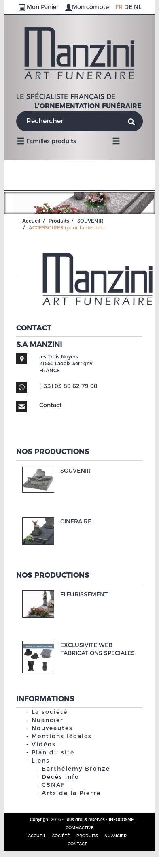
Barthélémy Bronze (76, 768)
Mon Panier (39, 7)
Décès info (60, 776)
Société (61, 835)
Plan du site (53, 752)
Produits (59, 221)
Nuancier (48, 720)
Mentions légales (62, 736)
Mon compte (87, 7)
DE (128, 7)
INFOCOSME (121, 819)
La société (50, 712)
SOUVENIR (90, 221)
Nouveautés (52, 728)
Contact (50, 405)
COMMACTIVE (80, 827)
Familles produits (46, 140)
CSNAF (53, 784)
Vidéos (44, 744)
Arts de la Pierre (71, 793)
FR (119, 7)
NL (137, 7)
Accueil (31, 221)
